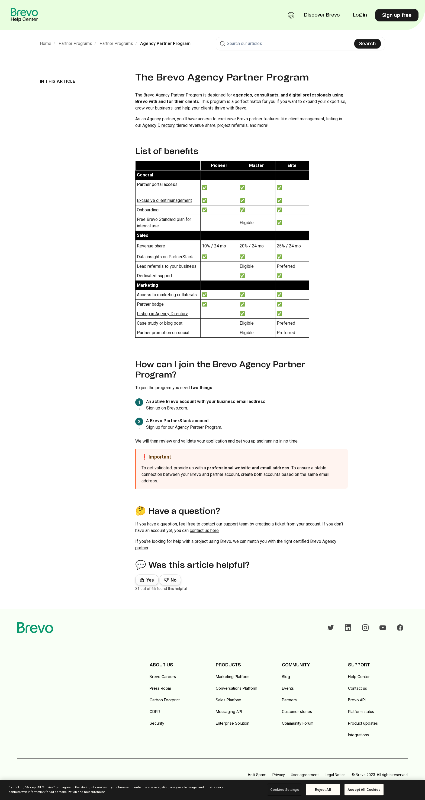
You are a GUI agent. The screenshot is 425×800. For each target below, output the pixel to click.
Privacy (278, 775)
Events (288, 688)
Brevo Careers (163, 676)
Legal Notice (335, 775)
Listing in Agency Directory (162, 313)
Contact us (357, 688)
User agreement (305, 775)
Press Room (160, 688)
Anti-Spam (257, 775)
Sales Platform (228, 700)
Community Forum (297, 723)
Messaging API (229, 711)
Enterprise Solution (232, 723)
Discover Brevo (322, 15)
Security (157, 723)
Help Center (359, 676)
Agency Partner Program (165, 43)
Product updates (363, 723)
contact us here (204, 530)
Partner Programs (75, 43)
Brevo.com (177, 408)
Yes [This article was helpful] (150, 580)
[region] (212, 790)
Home (45, 43)
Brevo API (357, 700)
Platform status (361, 711)
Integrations (358, 735)
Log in (360, 15)
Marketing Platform (232, 676)
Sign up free (396, 15)
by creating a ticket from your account (285, 524)
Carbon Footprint (165, 700)
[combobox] (300, 43)
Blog (286, 676)
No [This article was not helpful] (173, 580)
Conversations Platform (236, 688)
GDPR (155, 711)
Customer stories (297, 711)
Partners (289, 700)
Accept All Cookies (363, 790)
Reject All (323, 790)
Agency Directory (158, 125)
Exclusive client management (164, 200)
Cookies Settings (284, 790)
